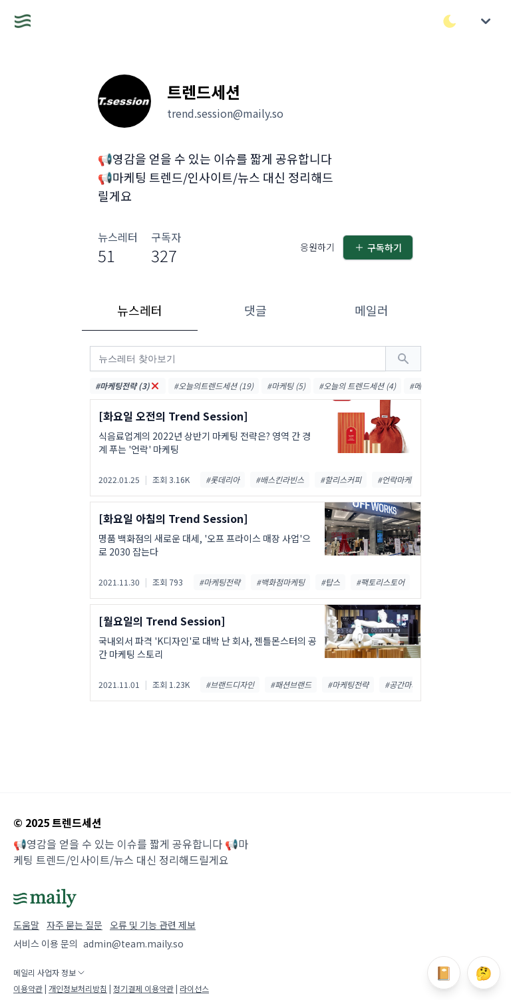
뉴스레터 (139, 310)
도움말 (26, 924)
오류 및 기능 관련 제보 (153, 924)
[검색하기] (403, 358)
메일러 (372, 310)
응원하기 (317, 246)
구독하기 (378, 247)
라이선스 (194, 988)
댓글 (255, 310)
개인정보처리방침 (78, 988)
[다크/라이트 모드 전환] (450, 21)
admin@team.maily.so (133, 943)
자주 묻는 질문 (74, 924)
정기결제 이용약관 (143, 988)
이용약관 (28, 988)
